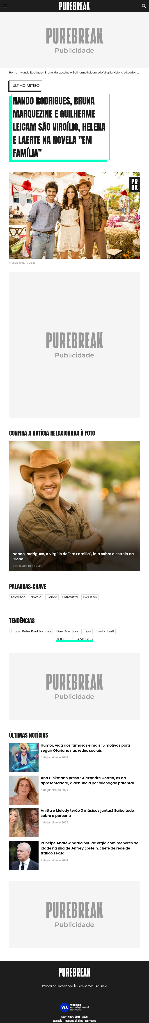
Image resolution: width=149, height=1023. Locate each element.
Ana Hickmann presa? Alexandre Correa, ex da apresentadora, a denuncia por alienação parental (87, 780)
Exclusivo (90, 597)
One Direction (67, 631)
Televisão (18, 597)
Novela (36, 597)
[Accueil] (74, 6)
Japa (87, 631)
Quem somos (84, 986)
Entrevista (70, 597)
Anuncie (101, 986)
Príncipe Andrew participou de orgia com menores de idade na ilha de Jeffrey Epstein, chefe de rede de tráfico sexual (89, 848)
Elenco (52, 597)
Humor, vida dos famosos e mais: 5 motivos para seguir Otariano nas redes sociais (85, 748)
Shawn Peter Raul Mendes (31, 631)
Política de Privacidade (57, 986)
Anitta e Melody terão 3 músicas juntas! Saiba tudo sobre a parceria (87, 813)
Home (13, 72)
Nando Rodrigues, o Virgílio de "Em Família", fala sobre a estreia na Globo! (73, 556)
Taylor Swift (105, 631)
